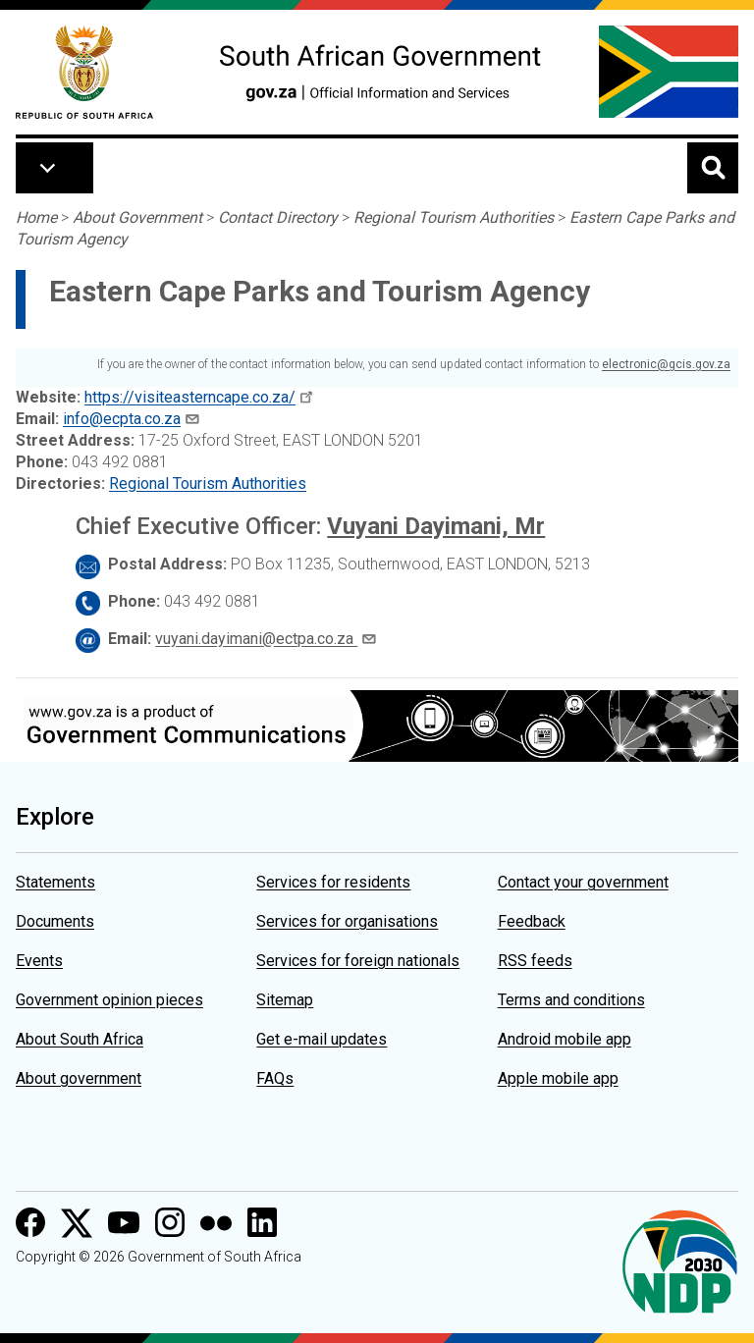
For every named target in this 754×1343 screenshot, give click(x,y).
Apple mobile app (558, 1078)
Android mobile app (564, 1039)
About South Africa (79, 1039)
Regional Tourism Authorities (453, 217)
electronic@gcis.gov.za (666, 364)
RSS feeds (535, 960)
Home (36, 217)
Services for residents (333, 882)
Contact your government (583, 882)
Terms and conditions (571, 1000)
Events (39, 960)
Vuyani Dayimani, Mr (436, 526)
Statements (55, 882)
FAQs (275, 1078)
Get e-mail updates (321, 1039)
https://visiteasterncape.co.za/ (190, 397)
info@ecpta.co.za (122, 418)
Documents (55, 921)
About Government (137, 217)
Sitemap (284, 1000)
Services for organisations (347, 921)
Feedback (532, 921)
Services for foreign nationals (357, 960)
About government (78, 1078)
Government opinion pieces (109, 1000)
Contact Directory (278, 217)
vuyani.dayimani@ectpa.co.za (256, 638)
